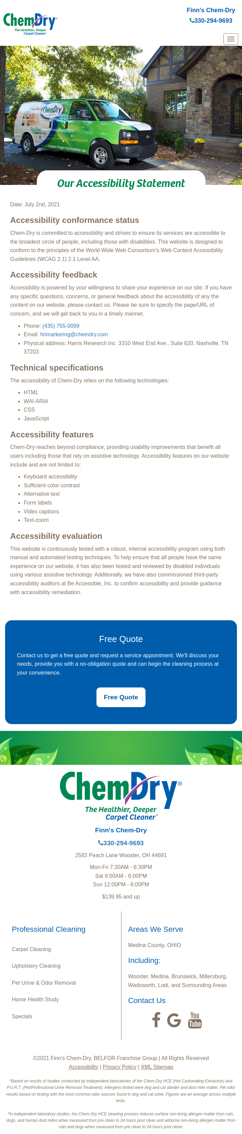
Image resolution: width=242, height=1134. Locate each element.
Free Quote (121, 697)
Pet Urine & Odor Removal (44, 983)
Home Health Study (35, 999)
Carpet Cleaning (31, 949)
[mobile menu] (230, 39)
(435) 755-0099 (60, 326)
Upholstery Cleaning (36, 966)
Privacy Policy (120, 1067)
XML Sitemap (157, 1067)
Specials (22, 1016)
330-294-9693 (211, 20)
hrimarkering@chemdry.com (74, 334)
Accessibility (83, 1067)
